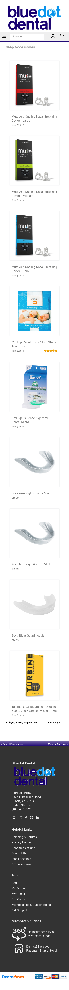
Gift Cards (18, 899)
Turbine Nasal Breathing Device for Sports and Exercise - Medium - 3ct (34, 709)
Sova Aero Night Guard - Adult (31, 493)
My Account (20, 888)
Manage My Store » (58, 744)
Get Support (19, 910)
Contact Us (19, 853)
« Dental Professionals (12, 744)
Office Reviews (21, 864)
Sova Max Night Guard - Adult (31, 564)
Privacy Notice (21, 842)
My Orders (18, 894)
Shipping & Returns (24, 837)
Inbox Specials (21, 859)
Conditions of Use (23, 848)
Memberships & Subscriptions (31, 905)
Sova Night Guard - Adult (28, 635)
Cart (14, 883)
